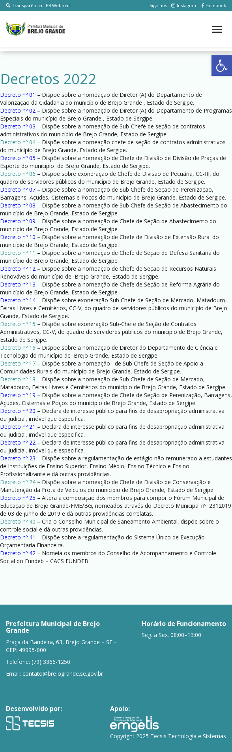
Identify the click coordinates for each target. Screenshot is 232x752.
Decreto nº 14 (18, 300)
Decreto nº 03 (18, 126)
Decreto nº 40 (18, 521)
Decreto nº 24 (18, 482)
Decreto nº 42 (18, 553)
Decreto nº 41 (18, 537)
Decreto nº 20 (18, 411)
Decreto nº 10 (18, 237)
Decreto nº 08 (18, 205)
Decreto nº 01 (18, 94)
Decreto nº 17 (18, 363)
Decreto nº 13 (18, 284)
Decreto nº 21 (18, 426)
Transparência (24, 5)
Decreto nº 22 (18, 442)
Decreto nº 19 (18, 395)
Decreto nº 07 (18, 189)
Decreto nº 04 (18, 142)
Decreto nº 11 (18, 252)
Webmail (58, 5)
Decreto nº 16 (18, 347)
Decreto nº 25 (18, 497)
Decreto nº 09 (18, 221)
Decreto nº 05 (18, 158)
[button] (221, 65)
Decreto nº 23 (18, 458)
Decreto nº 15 (18, 324)
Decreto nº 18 (18, 379)
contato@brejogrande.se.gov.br (62, 673)
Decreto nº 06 (18, 173)
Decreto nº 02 (18, 110)
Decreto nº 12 (18, 268)
